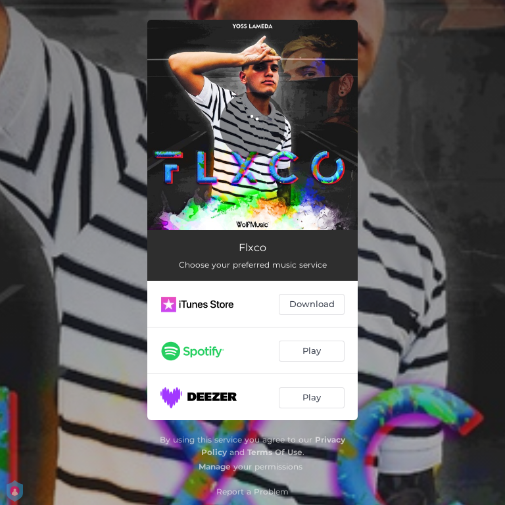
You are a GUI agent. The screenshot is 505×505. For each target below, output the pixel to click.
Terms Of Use (274, 452)
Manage (215, 466)
